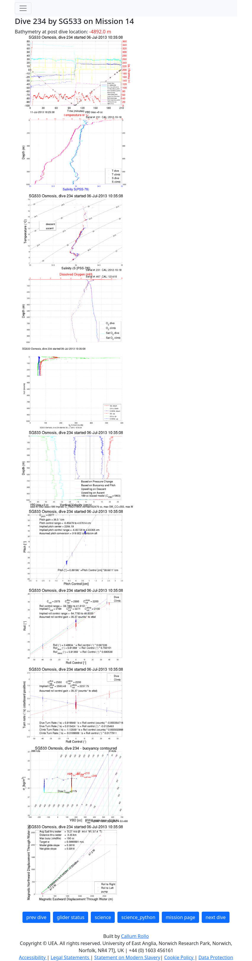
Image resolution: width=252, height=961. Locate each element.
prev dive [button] (36, 917)
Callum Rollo (135, 936)
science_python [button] (138, 917)
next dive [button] (216, 917)
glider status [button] (70, 917)
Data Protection (215, 957)
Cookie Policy (179, 957)
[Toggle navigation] (23, 8)
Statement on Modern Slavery (127, 957)
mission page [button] (180, 917)
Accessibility (33, 957)
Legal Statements (70, 957)
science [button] (103, 917)
